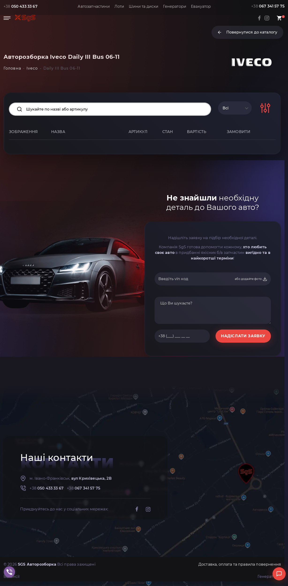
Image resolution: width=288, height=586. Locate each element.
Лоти (119, 6)
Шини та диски (143, 6)
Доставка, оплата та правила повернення (239, 564)
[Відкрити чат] (279, 573)
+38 (21, 6)
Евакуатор (201, 6)
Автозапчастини (94, 6)
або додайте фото (251, 279)
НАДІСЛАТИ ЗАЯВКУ (243, 336)
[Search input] (110, 109)
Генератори (174, 6)
